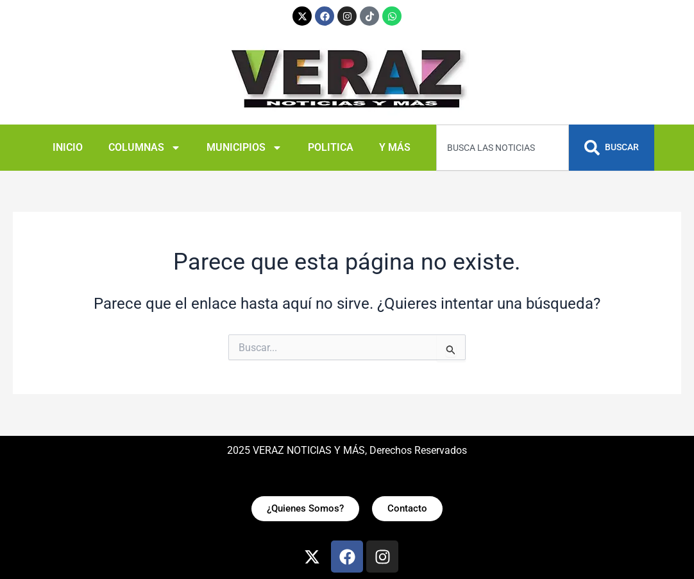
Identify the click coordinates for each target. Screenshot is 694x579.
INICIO (68, 147)
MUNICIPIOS (244, 147)
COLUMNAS (144, 147)
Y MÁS (394, 147)
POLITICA (330, 147)
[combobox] (502, 148)
